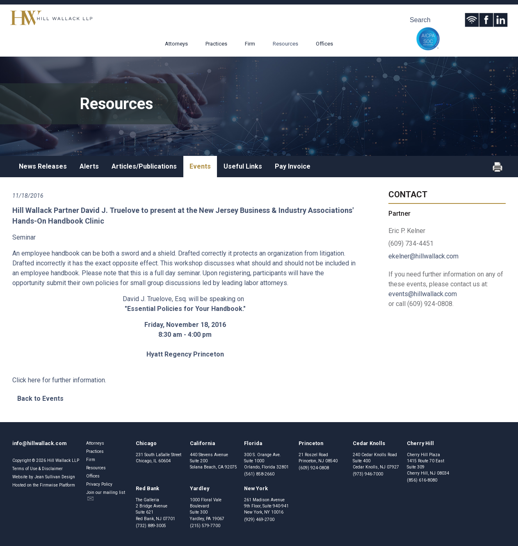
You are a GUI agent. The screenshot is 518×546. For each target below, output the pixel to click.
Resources (285, 44)
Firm (250, 44)
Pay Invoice (292, 166)
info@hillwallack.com (39, 443)
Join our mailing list (105, 495)
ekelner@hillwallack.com (423, 256)
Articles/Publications (144, 166)
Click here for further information (58, 380)
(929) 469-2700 (259, 519)
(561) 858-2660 (259, 474)
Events (200, 166)
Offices (324, 44)
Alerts (89, 166)
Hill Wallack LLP (63, 460)
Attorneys (176, 44)
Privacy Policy (99, 484)
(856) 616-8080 (422, 480)
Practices (216, 44)
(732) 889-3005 (151, 525)
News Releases (43, 166)
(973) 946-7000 (368, 474)
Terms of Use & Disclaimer (37, 468)
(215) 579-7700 (205, 525)
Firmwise (49, 485)
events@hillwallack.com (422, 294)
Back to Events (40, 398)
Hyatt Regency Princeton (185, 354)
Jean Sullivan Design (54, 477)
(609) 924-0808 (314, 468)
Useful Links (243, 166)
